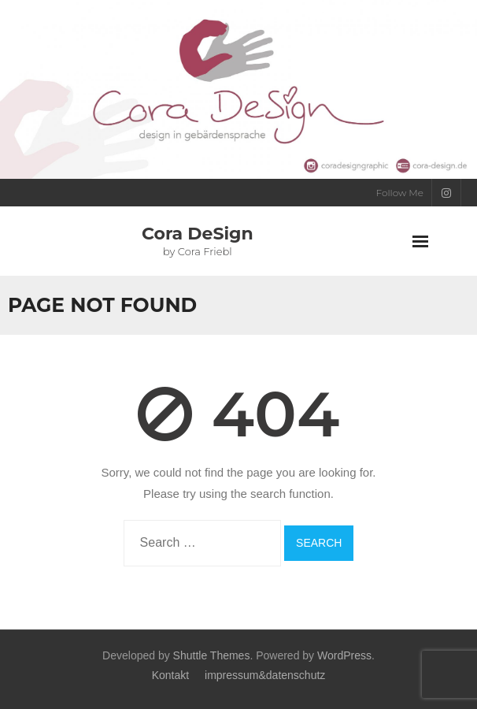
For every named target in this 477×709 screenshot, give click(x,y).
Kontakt (170, 675)
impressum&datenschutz (265, 675)
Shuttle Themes (211, 655)
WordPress (344, 655)
